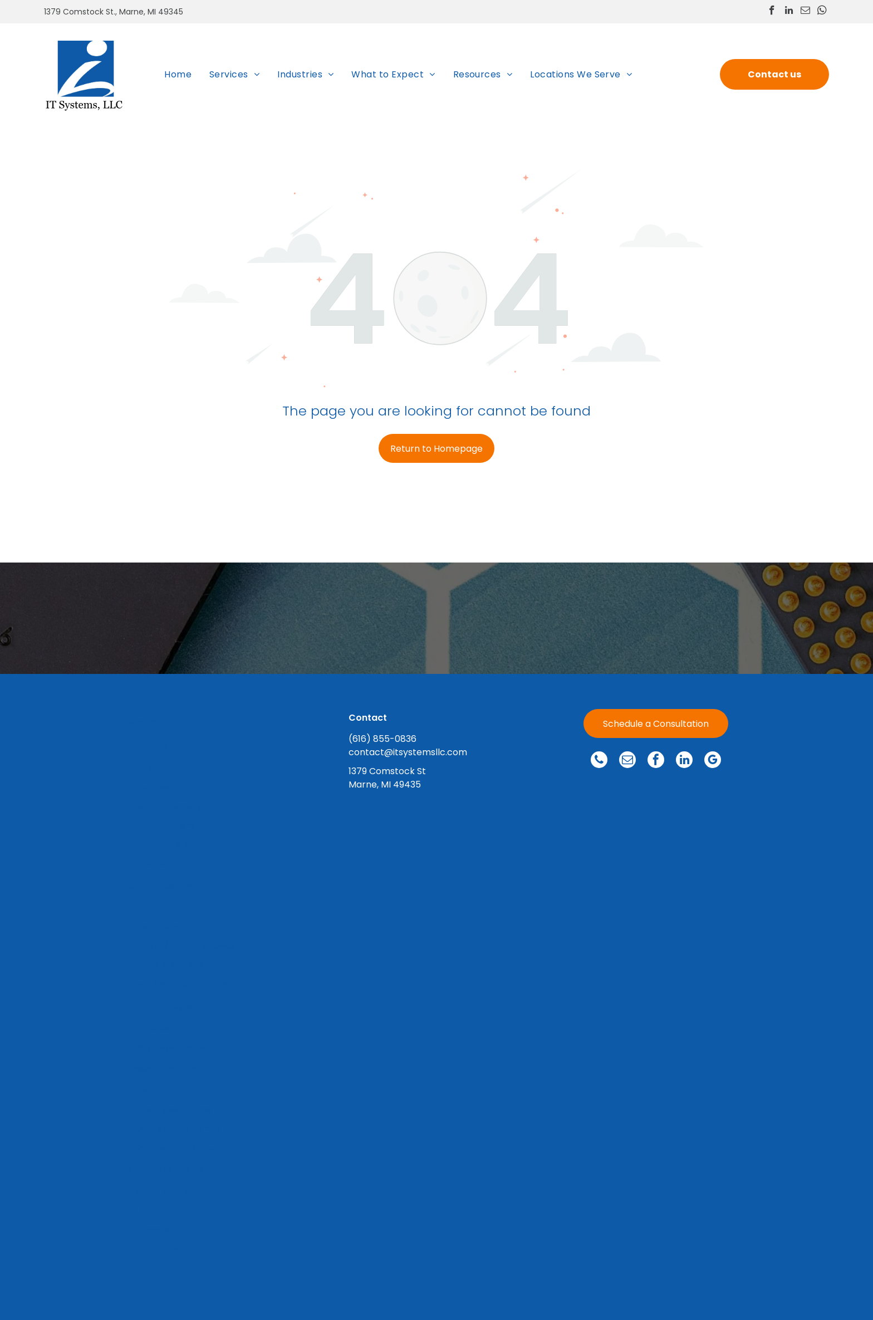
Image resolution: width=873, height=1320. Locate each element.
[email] (805, 11)
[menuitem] (178, 74)
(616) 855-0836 (382, 738)
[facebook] (772, 11)
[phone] (599, 761)
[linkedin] (789, 11)
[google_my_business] (712, 761)
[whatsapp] (822, 11)
